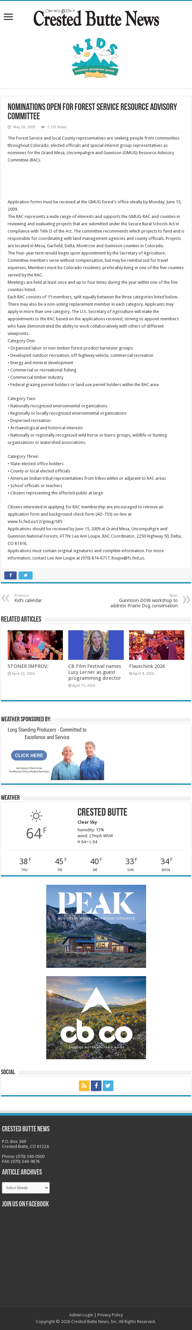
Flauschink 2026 (147, 666)
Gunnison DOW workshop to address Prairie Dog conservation (143, 600)
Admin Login (81, 1314)
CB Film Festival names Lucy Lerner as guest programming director (94, 672)
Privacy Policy (110, 1314)
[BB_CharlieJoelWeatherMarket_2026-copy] (54, 753)
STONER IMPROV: (28, 666)
